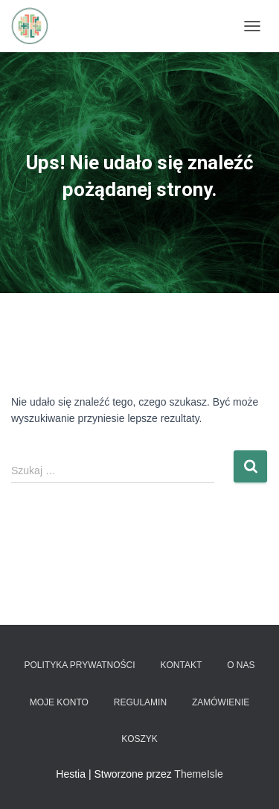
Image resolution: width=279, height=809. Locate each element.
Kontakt (181, 665)
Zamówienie (220, 702)
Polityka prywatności (79, 665)
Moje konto (59, 702)
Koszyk (139, 739)
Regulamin (140, 702)
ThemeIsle (198, 774)
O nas (240, 665)
